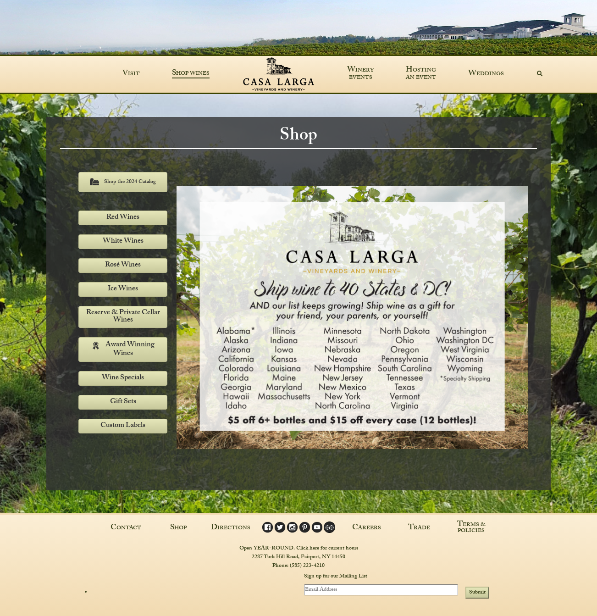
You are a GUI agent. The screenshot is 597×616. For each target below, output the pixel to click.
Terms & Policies (471, 528)
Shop (178, 528)
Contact (126, 528)
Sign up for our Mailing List (335, 576)
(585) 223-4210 (307, 565)
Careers (366, 528)
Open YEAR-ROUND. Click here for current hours (298, 548)
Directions (230, 528)
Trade (419, 528)
